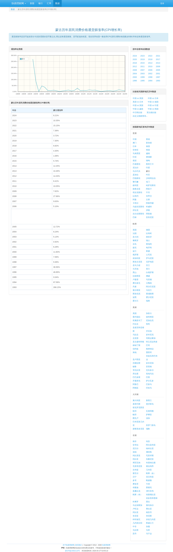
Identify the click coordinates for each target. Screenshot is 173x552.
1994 (150, 81)
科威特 (149, 207)
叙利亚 (135, 185)
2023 (142, 56)
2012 (135, 66)
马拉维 (135, 530)
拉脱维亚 (136, 276)
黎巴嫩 (135, 182)
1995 (142, 81)
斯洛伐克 (136, 294)
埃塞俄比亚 (151, 494)
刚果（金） (151, 473)
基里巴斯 (136, 404)
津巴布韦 (150, 491)
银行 (40, 3)
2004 (135, 73)
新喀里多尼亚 (138, 429)
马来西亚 (136, 153)
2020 (135, 59)
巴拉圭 (135, 324)
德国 (148, 230)
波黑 (134, 297)
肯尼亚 (135, 516)
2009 (158, 66)
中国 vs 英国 (138, 105)
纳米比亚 (150, 448)
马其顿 (149, 279)
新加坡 (149, 143)
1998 (150, 77)
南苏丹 (149, 512)
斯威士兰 (150, 523)
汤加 (148, 418)
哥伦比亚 (136, 370)
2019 (142, 59)
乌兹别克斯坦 (138, 207)
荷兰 (148, 269)
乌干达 (149, 533)
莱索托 (149, 487)
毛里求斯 (150, 455)
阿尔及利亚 (151, 445)
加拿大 (149, 313)
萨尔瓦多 (150, 381)
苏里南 (149, 366)
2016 (135, 63)
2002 (150, 73)
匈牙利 (149, 247)
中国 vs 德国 (153, 102)
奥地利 (149, 244)
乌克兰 (149, 290)
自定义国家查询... (140, 116)
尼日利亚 (150, 477)
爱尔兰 (135, 301)
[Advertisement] (88, 18)
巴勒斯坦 (136, 178)
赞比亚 (149, 509)
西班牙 (149, 237)
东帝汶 (149, 196)
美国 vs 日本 (138, 102)
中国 (134, 139)
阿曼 (134, 199)
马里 (148, 530)
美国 (134, 313)
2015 (142, 63)
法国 (134, 233)
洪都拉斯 (136, 363)
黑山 (134, 272)
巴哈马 (149, 388)
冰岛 (134, 244)
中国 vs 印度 (153, 105)
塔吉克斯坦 (137, 192)
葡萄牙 (135, 240)
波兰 (134, 251)
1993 (158, 81)
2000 (135, 77)
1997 (158, 77)
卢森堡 (135, 279)
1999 (142, 77)
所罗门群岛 (151, 425)
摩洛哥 (135, 484)
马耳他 (135, 269)
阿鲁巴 (135, 384)
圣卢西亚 (136, 359)
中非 (134, 526)
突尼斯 (149, 516)
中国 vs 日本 (153, 98)
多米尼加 (150, 363)
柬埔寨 (149, 157)
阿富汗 (149, 189)
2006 (150, 70)
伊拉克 (135, 210)
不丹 (148, 192)
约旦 (148, 175)
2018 (150, 59)
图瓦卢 (135, 418)
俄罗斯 (135, 255)
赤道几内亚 (151, 519)
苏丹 (134, 533)
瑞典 (148, 301)
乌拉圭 (135, 335)
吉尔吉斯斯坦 (138, 214)
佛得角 (149, 452)
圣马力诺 (136, 265)
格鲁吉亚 (136, 189)
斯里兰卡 (150, 164)
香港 (148, 139)
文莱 (148, 199)
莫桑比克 (136, 491)
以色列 (135, 196)
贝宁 (134, 477)
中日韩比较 (137, 112)
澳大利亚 (136, 400)
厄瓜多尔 (150, 370)
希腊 (148, 251)
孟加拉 (135, 175)
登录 (162, 3)
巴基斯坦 (136, 164)
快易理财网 (18, 3)
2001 (158, 73)
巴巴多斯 (136, 377)
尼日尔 (135, 448)
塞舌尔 (135, 473)
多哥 (134, 480)
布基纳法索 (151, 463)
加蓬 (148, 526)
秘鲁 (134, 366)
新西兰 (149, 400)
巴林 (134, 217)
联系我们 (78, 545)
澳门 (134, 143)
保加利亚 (136, 258)
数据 (57, 3)
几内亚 (149, 470)
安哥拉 (135, 445)
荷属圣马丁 (137, 320)
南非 (134, 441)
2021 (158, 56)
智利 (148, 324)
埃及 (148, 441)
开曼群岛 (136, 381)
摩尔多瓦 (136, 283)
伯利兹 (135, 349)
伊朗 (148, 210)
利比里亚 (136, 455)
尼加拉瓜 (150, 320)
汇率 (49, 3)
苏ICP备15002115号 (72, 551)
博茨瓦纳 (136, 463)
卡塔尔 (135, 203)
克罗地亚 (150, 262)
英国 (134, 230)
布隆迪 (135, 487)
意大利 (135, 237)
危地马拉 (150, 374)
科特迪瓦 (136, 519)
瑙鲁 (148, 429)
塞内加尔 (150, 505)
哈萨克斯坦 (151, 185)
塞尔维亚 (136, 290)
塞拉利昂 (150, 466)
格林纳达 (150, 349)
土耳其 (149, 255)
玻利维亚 (150, 317)
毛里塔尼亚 (137, 466)
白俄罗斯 (150, 272)
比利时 (149, 233)
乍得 (148, 484)
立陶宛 (149, 283)
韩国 (148, 150)
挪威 (148, 276)
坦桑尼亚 (150, 459)
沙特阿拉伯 (151, 178)
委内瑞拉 (136, 317)
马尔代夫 (136, 171)
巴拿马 (149, 384)
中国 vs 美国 (138, 98)
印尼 (134, 157)
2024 (135, 56)
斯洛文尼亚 (137, 262)
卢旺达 (135, 509)
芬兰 (148, 265)
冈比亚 (135, 512)
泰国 (148, 146)
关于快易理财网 (68, 545)
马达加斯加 (137, 505)
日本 (134, 146)
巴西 (148, 377)
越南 (148, 153)
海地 (134, 352)
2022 (150, 56)
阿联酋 (149, 214)
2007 (142, 70)
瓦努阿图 (150, 411)
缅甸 (148, 160)
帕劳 (134, 414)
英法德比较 (151, 112)
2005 (158, 70)
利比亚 (135, 459)
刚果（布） (137, 494)
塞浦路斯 (150, 294)
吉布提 (135, 470)
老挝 (134, 160)
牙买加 (149, 331)
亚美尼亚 (150, 217)
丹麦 (134, 286)
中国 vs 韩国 (153, 109)
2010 (150, 66)
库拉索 (135, 374)
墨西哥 (149, 352)
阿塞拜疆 (150, 203)
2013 (158, 63)
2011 (142, 66)
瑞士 (148, 240)
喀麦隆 (149, 480)
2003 (142, 73)
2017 (158, 59)
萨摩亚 (149, 414)
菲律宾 (135, 150)
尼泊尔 (135, 167)
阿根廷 (135, 388)
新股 (32, 3)
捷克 (134, 247)
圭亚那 (135, 338)
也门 (148, 182)
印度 (148, 167)
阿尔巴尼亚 (151, 286)
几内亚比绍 (137, 523)
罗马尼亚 (150, 258)
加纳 (134, 452)
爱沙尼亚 (150, 297)
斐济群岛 (150, 404)
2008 (135, 70)
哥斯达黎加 (151, 338)
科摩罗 (135, 502)
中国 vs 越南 (138, 109)
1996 (135, 81)
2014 (150, 63)
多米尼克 (150, 335)
